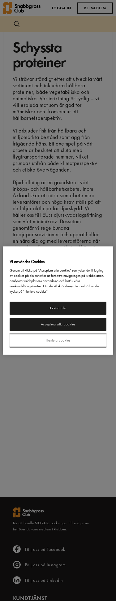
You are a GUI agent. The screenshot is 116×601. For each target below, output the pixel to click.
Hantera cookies (58, 340)
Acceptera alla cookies (58, 324)
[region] (58, 300)
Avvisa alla (57, 308)
